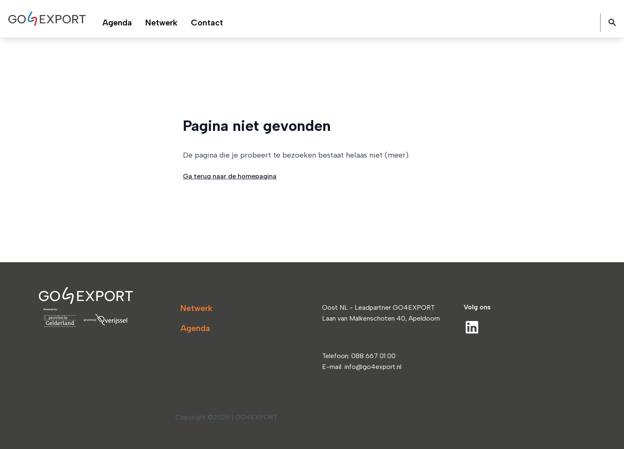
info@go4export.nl (372, 367)
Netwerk (196, 308)
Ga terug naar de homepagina (229, 176)
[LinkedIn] (472, 327)
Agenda (195, 328)
